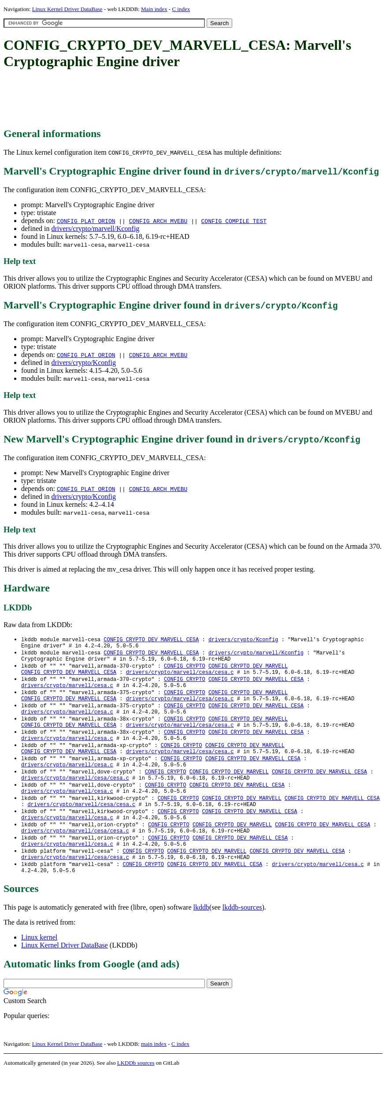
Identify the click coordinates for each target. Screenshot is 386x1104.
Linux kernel (39, 969)
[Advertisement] (164, 99)
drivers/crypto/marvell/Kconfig (95, 228)
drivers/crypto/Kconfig (83, 362)
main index (154, 1075)
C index (181, 9)
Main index (154, 9)
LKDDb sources (136, 1094)
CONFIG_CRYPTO (184, 669)
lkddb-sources (242, 939)
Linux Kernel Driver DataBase (67, 9)
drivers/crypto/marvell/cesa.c (67, 692)
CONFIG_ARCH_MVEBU (158, 221)
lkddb (201, 939)
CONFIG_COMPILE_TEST (234, 221)
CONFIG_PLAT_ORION (86, 221)
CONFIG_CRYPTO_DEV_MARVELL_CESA (151, 639)
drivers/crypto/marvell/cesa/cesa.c (180, 677)
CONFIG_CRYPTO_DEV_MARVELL (248, 669)
